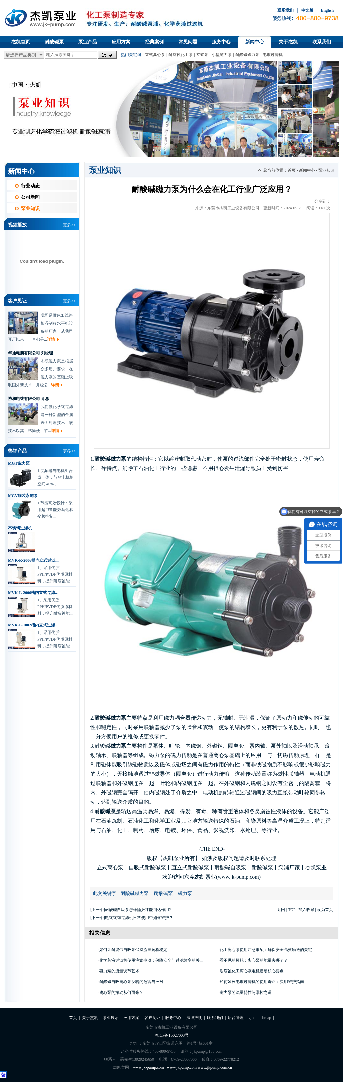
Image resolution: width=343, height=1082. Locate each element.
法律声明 (194, 1017)
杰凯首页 (20, 41)
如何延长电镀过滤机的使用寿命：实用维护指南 (262, 981)
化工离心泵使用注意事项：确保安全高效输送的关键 (266, 949)
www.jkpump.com (182, 1067)
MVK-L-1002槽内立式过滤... (33, 625)
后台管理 (236, 1017)
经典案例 (154, 41)
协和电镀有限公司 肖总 (28, 400)
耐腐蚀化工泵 (180, 54)
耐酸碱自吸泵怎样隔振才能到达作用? (138, 909)
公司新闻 (30, 197)
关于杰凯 (288, 41)
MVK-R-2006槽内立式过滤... (33, 560)
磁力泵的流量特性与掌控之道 (246, 992)
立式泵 (202, 54)
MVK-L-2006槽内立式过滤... (33, 592)
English (327, 10)
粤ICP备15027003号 (171, 1035)
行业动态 (30, 185)
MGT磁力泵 (19, 463)
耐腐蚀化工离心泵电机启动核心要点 (252, 971)
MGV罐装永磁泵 (23, 495)
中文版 (307, 10)
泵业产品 (87, 41)
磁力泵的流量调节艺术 (119, 971)
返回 (281, 909)
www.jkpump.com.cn (215, 1067)
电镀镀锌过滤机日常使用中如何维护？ (139, 917)
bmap (266, 1017)
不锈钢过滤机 (20, 528)
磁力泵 (185, 893)
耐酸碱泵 (54, 41)
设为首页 (325, 909)
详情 (51, 341)
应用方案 (121, 41)
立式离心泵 (155, 54)
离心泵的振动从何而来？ (121, 992)
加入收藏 (306, 909)
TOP (291, 909)
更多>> (69, 225)
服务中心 (221, 41)
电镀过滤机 (273, 54)
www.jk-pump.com (148, 1067)
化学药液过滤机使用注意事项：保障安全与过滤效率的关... (151, 960)
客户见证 (152, 1017)
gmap (253, 1017)
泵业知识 (30, 208)
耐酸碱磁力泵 (247, 54)
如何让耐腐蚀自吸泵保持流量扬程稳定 (133, 949)
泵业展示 (111, 1017)
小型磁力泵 (222, 54)
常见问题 (188, 41)
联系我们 (285, 10)
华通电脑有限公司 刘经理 (30, 354)
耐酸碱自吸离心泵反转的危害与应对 (131, 981)
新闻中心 (254, 41)
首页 (292, 170)
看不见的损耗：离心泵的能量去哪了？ (254, 960)
